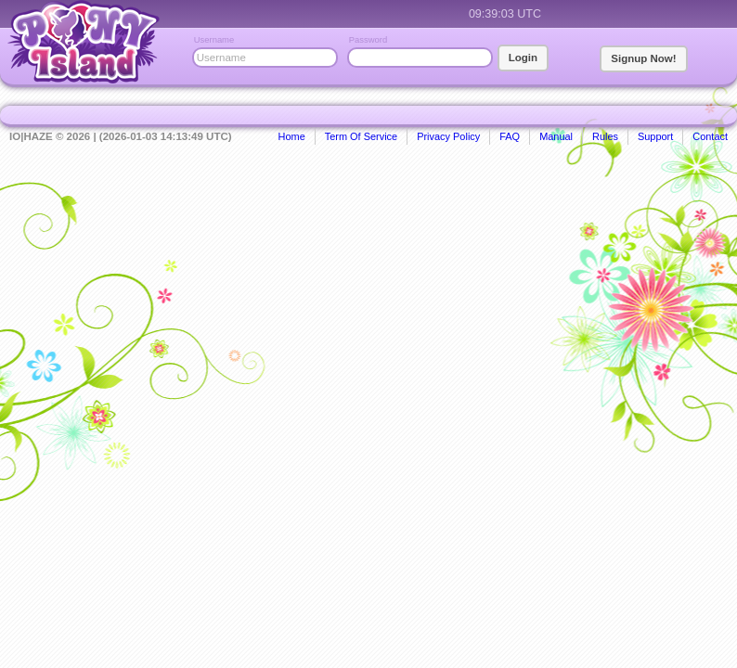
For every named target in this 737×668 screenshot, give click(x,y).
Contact (710, 136)
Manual (556, 136)
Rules (605, 136)
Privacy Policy (448, 136)
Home (291, 136)
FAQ (509, 136)
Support (655, 136)
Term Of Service (361, 136)
